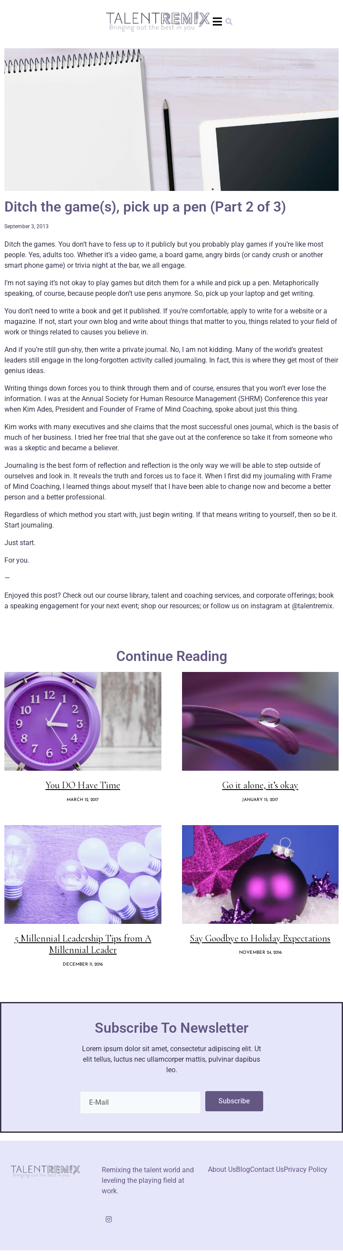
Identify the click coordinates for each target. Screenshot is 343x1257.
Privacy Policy (305, 1169)
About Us (222, 1169)
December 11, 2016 (83, 964)
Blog (243, 1169)
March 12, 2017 (83, 799)
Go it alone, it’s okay (260, 785)
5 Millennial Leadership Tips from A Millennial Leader (82, 944)
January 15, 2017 (260, 799)
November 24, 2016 (260, 952)
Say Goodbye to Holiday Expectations (260, 938)
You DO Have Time (83, 785)
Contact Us (267, 1169)
